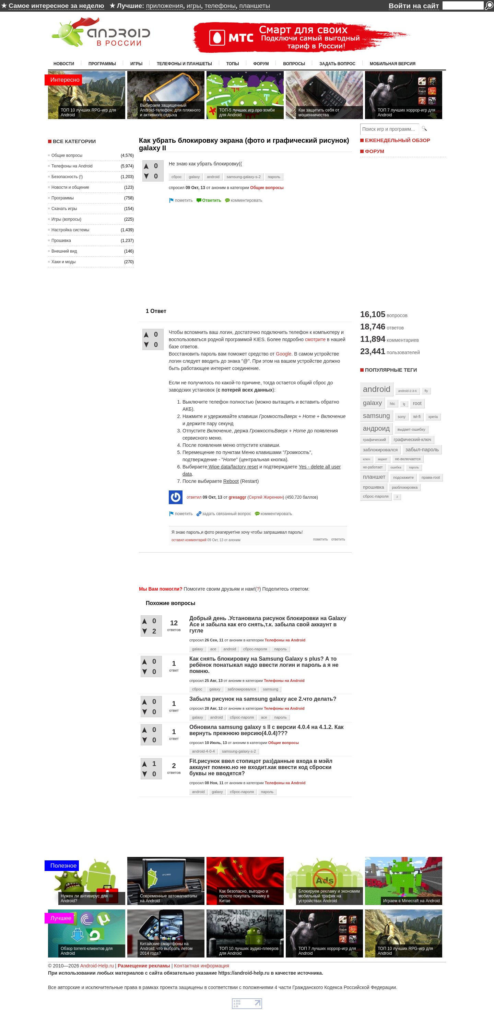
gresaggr (237, 497)
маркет (382, 459)
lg (404, 404)
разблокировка (404, 487)
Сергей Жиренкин (266, 497)
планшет (374, 477)
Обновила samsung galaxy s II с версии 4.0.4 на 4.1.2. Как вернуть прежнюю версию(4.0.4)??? (266, 730)
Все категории (74, 141)
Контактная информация (201, 965)
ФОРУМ (374, 151)
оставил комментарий (189, 540)
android (213, 177)
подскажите (403, 477)
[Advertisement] (196, 253)
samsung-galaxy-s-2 (244, 177)
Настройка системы (70, 230)
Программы (102, 63)
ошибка (395, 467)
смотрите (315, 339)
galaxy (194, 177)
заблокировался (241, 689)
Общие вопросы (66, 155)
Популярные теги (391, 370)
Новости (64, 63)
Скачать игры (64, 208)
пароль (274, 177)
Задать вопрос (337, 63)
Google (283, 354)
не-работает (373, 467)
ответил (194, 497)
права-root (431, 477)
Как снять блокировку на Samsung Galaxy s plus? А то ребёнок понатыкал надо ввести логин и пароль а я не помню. (264, 665)
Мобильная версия (392, 63)
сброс (177, 177)
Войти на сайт (414, 6)
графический (374, 440)
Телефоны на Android (72, 166)
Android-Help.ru (97, 965)
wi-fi (417, 416)
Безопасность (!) (67, 176)
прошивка (373, 487)
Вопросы (294, 63)
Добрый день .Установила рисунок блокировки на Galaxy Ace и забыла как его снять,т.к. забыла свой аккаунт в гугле (267, 624)
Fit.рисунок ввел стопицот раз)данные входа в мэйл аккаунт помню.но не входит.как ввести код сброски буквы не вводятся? (260, 767)
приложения (164, 5)
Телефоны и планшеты (184, 63)
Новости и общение (70, 187)
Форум (261, 63)
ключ (366, 459)
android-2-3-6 (407, 391)
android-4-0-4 (203, 751)
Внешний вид (64, 251)
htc (392, 403)
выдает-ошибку (411, 429)
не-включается (408, 459)
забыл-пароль (422, 449)
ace (213, 649)
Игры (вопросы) (66, 219)
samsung (271, 689)
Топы (232, 63)
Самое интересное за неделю (56, 5)
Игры (136, 63)
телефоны (219, 5)
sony (401, 417)
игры (194, 5)
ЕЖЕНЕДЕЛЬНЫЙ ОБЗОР (397, 140)
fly (426, 391)
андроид (376, 428)
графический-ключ (412, 439)
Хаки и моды (63, 261)
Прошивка (61, 240)
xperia (433, 417)
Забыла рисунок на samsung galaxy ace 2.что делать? (262, 699)
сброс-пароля (255, 649)
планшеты (254, 5)
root (417, 403)
